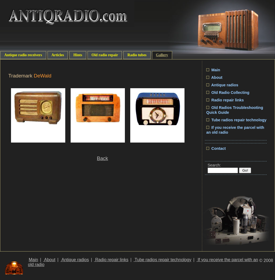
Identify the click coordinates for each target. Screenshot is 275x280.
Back (102, 158)
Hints (77, 55)
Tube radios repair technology (236, 120)
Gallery (162, 55)
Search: (214, 165)
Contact (216, 148)
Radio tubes (136, 55)
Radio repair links (225, 100)
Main (213, 70)
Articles (58, 55)
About (214, 77)
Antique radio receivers (23, 55)
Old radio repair (105, 55)
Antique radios (222, 85)
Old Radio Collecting (227, 92)
